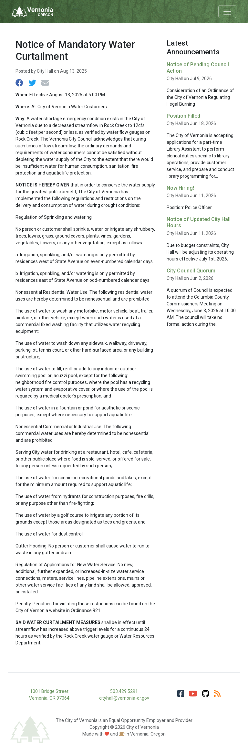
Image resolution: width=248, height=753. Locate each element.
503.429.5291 (124, 691)
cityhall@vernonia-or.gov (124, 698)
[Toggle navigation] (227, 11)
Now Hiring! (180, 188)
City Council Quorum (191, 271)
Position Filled (183, 116)
